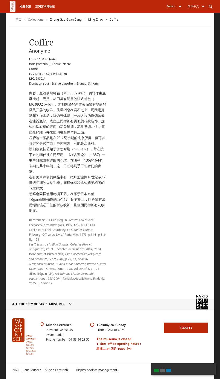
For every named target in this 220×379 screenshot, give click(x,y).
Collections (35, 19)
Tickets (185, 328)
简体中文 (196, 6)
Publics (174, 6)
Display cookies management (96, 370)
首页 (18, 19)
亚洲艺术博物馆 (45, 6)
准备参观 (25, 6)
